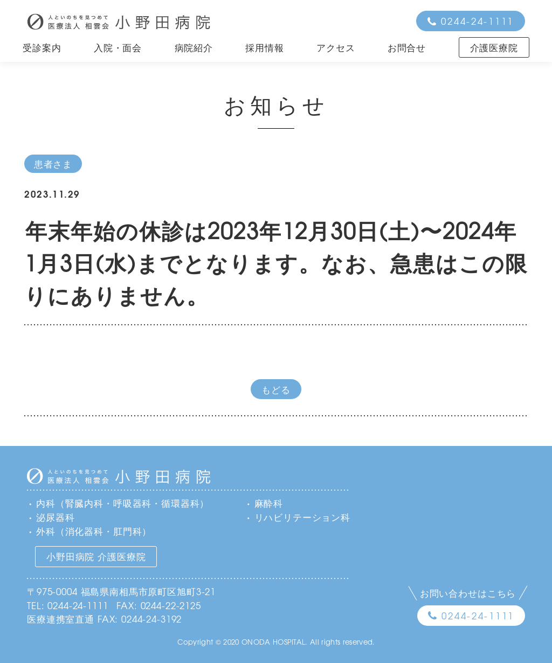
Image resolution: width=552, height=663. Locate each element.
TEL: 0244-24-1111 (67, 605)
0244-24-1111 (477, 20)
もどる (276, 389)
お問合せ (407, 47)
